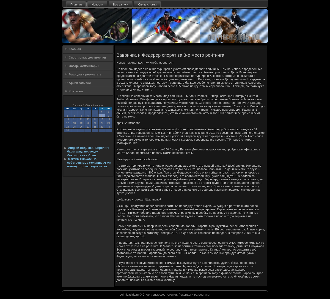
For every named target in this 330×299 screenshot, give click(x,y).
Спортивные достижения (87, 57)
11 (74, 119)
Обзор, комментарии (84, 66)
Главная (76, 4)
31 (67, 130)
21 (95, 123)
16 (108, 119)
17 (67, 123)
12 (81, 119)
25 (74, 126)
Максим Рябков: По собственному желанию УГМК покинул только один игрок (89, 162)
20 (88, 123)
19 (81, 123)
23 (108, 123)
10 (67, 119)
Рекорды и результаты (85, 74)
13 (88, 119)
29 (102, 126)
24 (67, 126)
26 (81, 126)
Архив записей (80, 83)
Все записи (120, 4)
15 (102, 119)
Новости (97, 4)
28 (95, 126)
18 (74, 123)
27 (88, 126)
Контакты (76, 91)
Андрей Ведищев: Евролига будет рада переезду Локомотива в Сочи (88, 151)
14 (95, 119)
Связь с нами (147, 4)
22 (102, 123)
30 (108, 126)
